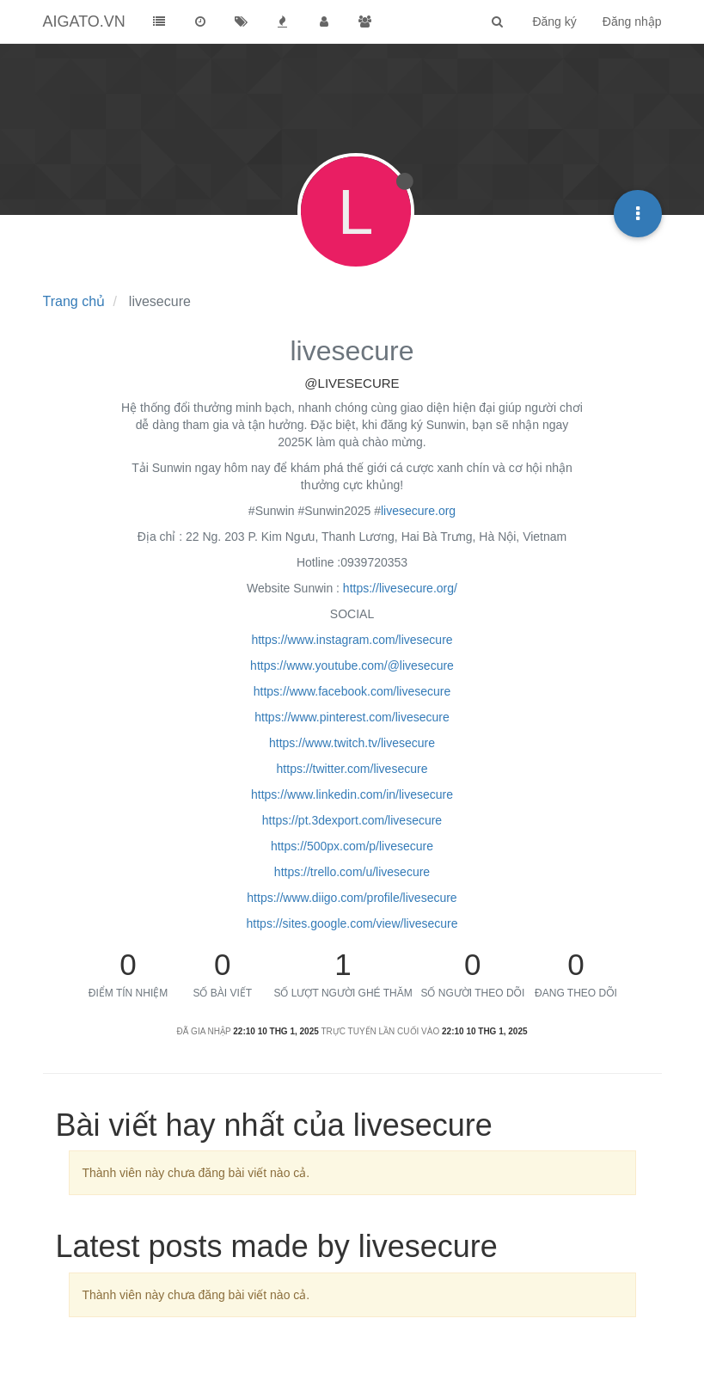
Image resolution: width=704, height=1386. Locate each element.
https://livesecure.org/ (400, 588)
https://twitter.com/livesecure (352, 769)
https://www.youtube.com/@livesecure (352, 665)
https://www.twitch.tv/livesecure (352, 743)
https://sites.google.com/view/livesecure (352, 923)
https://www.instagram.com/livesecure (351, 640)
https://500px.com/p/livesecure (352, 846)
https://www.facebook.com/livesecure (352, 691)
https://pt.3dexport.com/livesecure (352, 820)
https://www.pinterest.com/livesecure (351, 717)
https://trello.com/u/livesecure (352, 872)
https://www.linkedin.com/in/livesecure (352, 794)
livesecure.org (418, 511)
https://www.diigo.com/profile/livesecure (351, 898)
